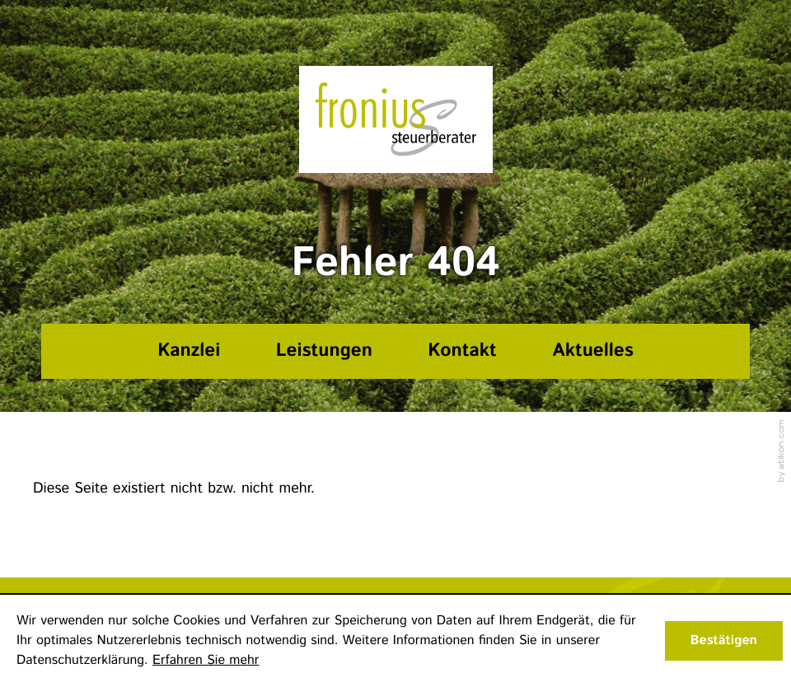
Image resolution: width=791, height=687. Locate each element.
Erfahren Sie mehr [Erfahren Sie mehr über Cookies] (205, 660)
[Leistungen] (324, 352)
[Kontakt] (462, 352)
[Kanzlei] (188, 352)
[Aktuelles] (593, 352)
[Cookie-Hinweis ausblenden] (724, 641)
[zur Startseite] (396, 119)
